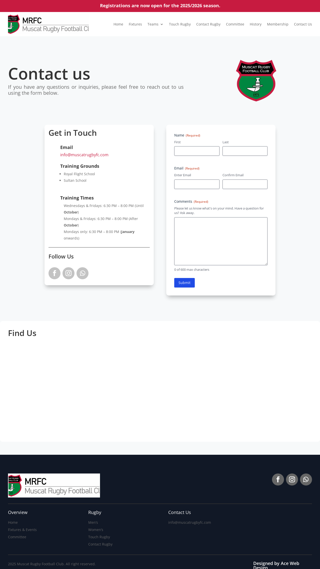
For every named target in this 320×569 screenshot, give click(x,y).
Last (225, 142)
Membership (277, 24)
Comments (191, 201)
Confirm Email (233, 175)
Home (118, 24)
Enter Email (182, 175)
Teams (153, 24)
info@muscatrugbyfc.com (84, 155)
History (256, 24)
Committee (235, 24)
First (177, 142)
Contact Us (303, 24)
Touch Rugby (180, 24)
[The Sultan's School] (240, 394)
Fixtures (135, 24)
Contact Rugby (208, 24)
